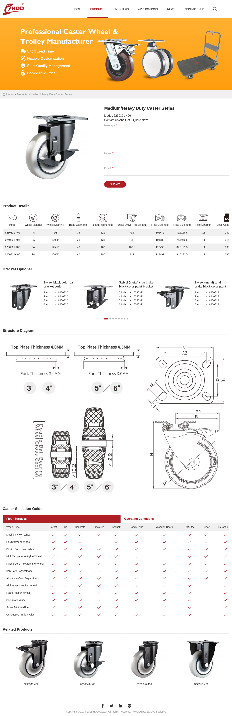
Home (77, 9)
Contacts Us (194, 9)
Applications (148, 9)
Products (97, 9)
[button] (106, 318)
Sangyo (150, 711)
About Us (122, 9)
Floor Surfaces (16, 518)
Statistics (161, 711)
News (171, 9)
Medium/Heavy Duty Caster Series (51, 94)
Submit (115, 184)
